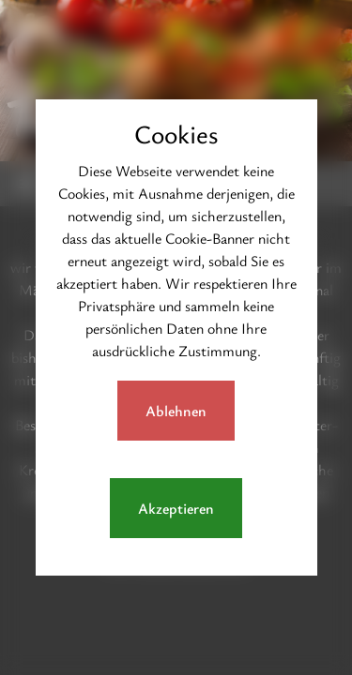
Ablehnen (176, 410)
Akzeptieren (176, 508)
